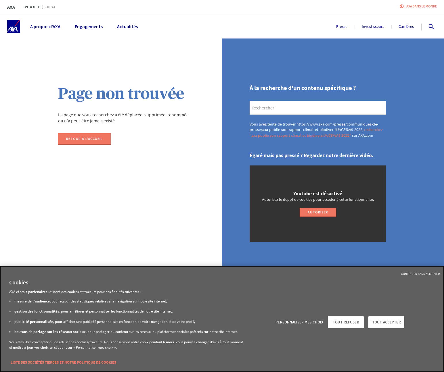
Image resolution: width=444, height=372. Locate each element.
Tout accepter (386, 322)
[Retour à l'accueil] (84, 139)
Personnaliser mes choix (299, 322)
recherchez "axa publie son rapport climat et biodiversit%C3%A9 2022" (316, 132)
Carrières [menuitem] (406, 26)
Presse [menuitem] (341, 26)
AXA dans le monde (421, 6)
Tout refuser (346, 322)
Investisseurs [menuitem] (373, 26)
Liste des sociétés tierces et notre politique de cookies (63, 362)
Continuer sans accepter (420, 274)
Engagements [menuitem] (89, 26)
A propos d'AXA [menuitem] (45, 26)
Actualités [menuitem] (127, 26)
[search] (318, 108)
